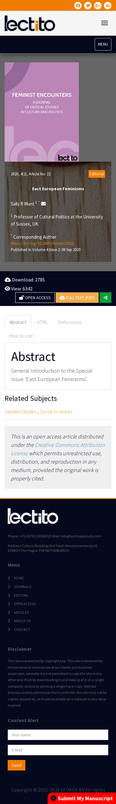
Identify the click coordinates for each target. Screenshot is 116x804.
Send (16, 765)
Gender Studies (20, 411)
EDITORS (21, 595)
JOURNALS (22, 586)
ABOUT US (22, 620)
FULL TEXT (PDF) (77, 297)
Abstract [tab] (18, 322)
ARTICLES (21, 612)
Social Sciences (56, 411)
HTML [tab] (42, 322)
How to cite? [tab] (22, 336)
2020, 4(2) (19, 174)
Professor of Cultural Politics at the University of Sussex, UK (57, 220)
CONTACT (22, 629)
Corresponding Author (33, 237)
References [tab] (70, 322)
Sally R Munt (25, 203)
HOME (19, 578)
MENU (103, 44)
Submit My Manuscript (82, 798)
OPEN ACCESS (35, 297)
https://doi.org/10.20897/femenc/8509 (42, 243)
